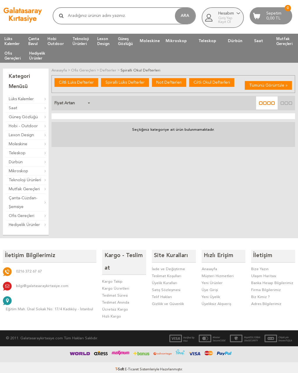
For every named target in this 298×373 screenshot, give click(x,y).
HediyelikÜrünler (37, 56)
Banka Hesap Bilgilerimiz (272, 281)
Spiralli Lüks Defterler (125, 82)
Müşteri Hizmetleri (218, 274)
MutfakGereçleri (284, 41)
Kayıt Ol (224, 22)
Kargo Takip (112, 267)
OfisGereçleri (12, 56)
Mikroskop (176, 41)
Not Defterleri (169, 82)
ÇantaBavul (33, 41)
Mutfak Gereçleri (24, 189)
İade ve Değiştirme (168, 267)
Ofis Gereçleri (21, 216)
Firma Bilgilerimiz (266, 288)
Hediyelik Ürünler (24, 225)
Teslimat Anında (115, 288)
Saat (258, 41)
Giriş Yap (225, 18)
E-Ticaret (132, 365)
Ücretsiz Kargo (115, 295)
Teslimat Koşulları (166, 274)
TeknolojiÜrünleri (80, 41)
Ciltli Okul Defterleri (212, 82)
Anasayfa (209, 267)
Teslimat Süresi (115, 281)
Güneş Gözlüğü (23, 117)
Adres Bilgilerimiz (266, 302)
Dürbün (235, 41)
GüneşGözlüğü (125, 41)
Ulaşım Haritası (263, 274)
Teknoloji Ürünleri (25, 180)
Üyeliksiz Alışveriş (216, 302)
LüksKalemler (12, 41)
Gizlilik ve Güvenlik (168, 302)
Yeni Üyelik (211, 295)
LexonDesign (103, 41)
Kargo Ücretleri (115, 274)
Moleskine (150, 41)
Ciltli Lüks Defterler (76, 82)
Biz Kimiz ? (260, 295)
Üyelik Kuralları (164, 281)
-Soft (120, 365)
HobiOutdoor (55, 41)
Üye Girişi (210, 288)
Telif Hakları (162, 295)
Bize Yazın (260, 267)
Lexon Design (21, 135)
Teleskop (207, 41)
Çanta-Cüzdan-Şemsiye (23, 202)
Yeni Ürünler (212, 281)
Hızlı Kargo (111, 302)
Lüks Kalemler (21, 99)
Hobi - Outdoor (23, 126)
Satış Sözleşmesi (166, 288)
